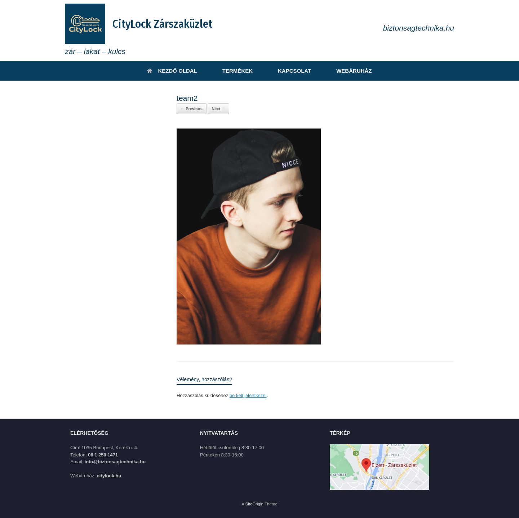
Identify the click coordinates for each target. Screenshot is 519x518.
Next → (218, 109)
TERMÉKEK (237, 71)
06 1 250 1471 (103, 455)
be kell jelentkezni (248, 395)
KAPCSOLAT (294, 71)
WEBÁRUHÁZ (354, 71)
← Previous (192, 109)
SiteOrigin (254, 504)
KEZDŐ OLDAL (172, 71)
